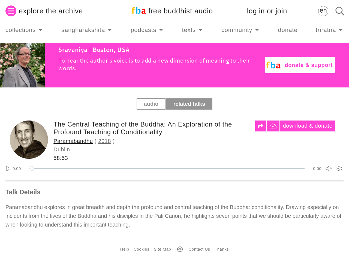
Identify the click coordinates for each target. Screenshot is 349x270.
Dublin (61, 149)
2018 (104, 141)
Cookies (141, 249)
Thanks (222, 249)
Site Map (162, 249)
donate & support (309, 65)
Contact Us (199, 249)
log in (267, 11)
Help (124, 249)
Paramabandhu (73, 141)
